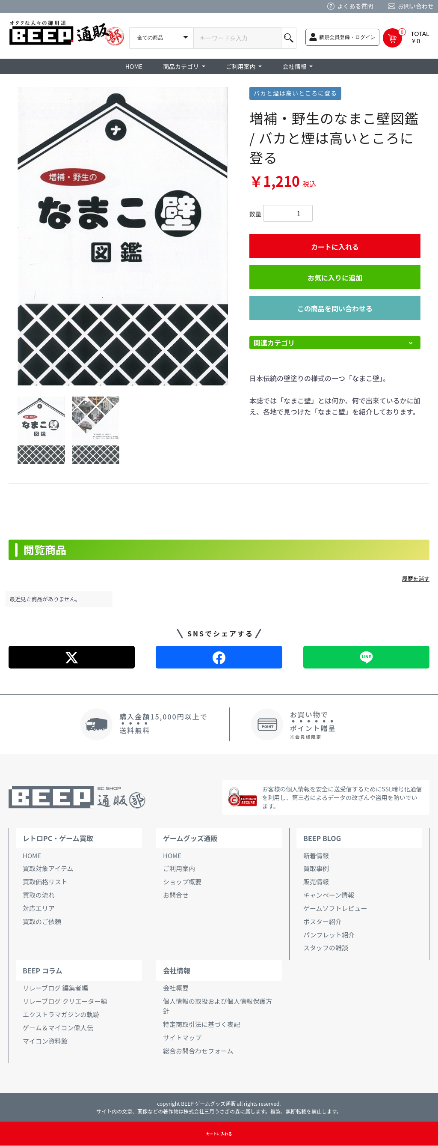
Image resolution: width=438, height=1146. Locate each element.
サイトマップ (182, 1037)
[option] (123, 236)
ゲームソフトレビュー (335, 908)
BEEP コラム (42, 970)
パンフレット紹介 (329, 934)
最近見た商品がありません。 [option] (45, 599)
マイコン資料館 (45, 1040)
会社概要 (176, 987)
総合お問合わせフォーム (198, 1050)
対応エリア (39, 908)
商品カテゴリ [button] (181, 66)
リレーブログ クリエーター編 (65, 1001)
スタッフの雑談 (325, 947)
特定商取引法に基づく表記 (201, 1024)
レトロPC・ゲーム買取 (58, 838)
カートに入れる (335, 247)
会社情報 (176, 970)
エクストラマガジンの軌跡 (61, 1014)
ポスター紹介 (322, 921)
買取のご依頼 (42, 921)
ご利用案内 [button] (241, 66)
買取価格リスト (45, 881)
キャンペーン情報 (328, 894)
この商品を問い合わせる (335, 308)
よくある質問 (355, 6)
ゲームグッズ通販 (190, 838)
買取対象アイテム (48, 868)
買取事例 (316, 868)
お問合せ (176, 894)
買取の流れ (39, 894)
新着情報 (316, 855)
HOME (133, 66)
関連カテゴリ (274, 342)
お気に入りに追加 (335, 277)
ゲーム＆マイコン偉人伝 (58, 1027)
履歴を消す (415, 578)
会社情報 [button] (295, 66)
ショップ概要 (182, 881)
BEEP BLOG (322, 838)
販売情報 (316, 881)
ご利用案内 (179, 868)
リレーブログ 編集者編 (55, 987)
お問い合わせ (416, 6)
